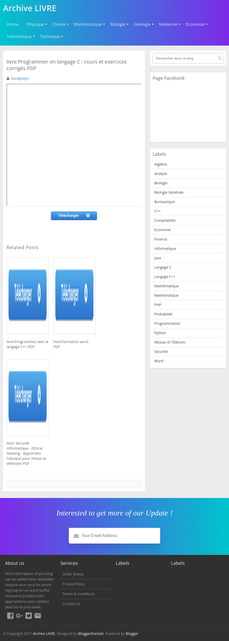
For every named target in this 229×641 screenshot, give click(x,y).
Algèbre (160, 164)
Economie (195, 24)
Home (12, 24)
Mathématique (88, 24)
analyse (160, 173)
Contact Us (71, 603)
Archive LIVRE (44, 633)
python (160, 332)
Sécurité (161, 351)
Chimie (59, 24)
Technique (50, 36)
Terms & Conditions (79, 593)
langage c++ (164, 276)
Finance (160, 239)
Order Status (73, 574)
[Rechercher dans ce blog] (188, 58)
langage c (162, 267)
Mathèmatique (166, 295)
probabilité (163, 314)
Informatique (19, 36)
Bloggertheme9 (90, 633)
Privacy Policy (74, 584)
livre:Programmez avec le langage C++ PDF (28, 344)
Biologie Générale (168, 192)
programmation (167, 323)
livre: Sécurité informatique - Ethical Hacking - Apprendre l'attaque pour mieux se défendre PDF (26, 453)
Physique (35, 24)
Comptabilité (165, 220)
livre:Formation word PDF (70, 344)
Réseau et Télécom (169, 342)
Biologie (117, 24)
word (158, 360)
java (157, 257)
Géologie (142, 24)
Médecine (168, 24)
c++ (157, 211)
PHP (157, 304)
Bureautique (164, 201)
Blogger (132, 633)
